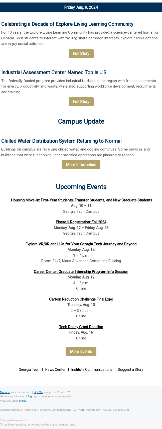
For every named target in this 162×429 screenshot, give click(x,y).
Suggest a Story (130, 370)
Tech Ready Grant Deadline (81, 327)
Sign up (32, 396)
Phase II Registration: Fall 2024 (81, 222)
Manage (5, 392)
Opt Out (38, 392)
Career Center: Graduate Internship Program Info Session (81, 271)
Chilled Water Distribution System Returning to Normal (61, 141)
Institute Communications (91, 370)
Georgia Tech (29, 370)
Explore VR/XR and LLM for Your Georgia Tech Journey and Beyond (81, 244)
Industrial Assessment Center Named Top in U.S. (54, 72)
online (22, 400)
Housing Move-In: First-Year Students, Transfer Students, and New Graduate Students (81, 200)
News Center (55, 370)
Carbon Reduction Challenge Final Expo (81, 299)
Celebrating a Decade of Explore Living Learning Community (67, 24)
